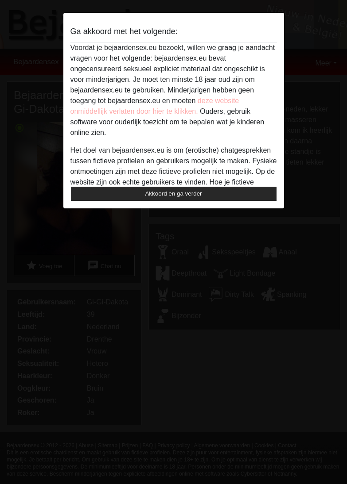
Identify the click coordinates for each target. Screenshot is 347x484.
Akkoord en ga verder (173, 193)
